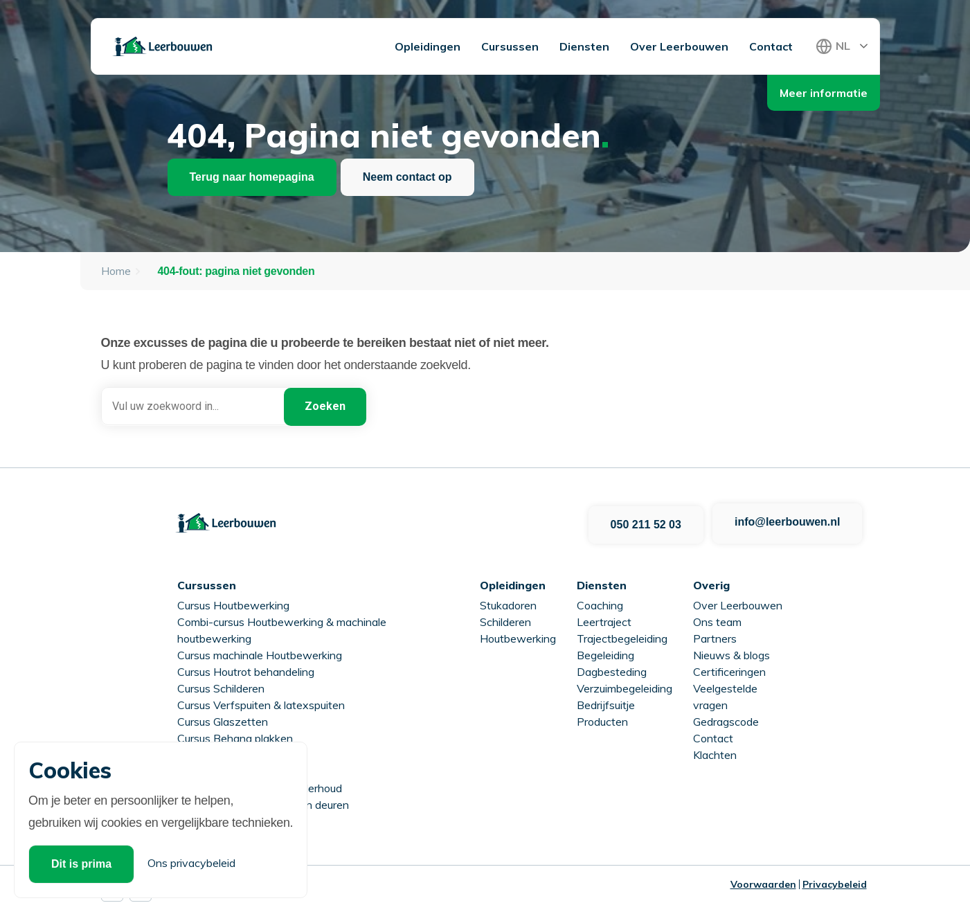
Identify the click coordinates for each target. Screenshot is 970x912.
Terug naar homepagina (252, 177)
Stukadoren (508, 602)
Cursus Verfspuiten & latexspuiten (261, 701)
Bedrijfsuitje (606, 701)
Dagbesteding (612, 668)
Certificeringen (729, 668)
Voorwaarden (763, 881)
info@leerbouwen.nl (788, 521)
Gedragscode (726, 718)
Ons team (717, 618)
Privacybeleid (834, 881)
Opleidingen (427, 46)
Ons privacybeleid (191, 863)
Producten (602, 718)
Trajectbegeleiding (622, 635)
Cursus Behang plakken (235, 735)
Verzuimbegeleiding (624, 685)
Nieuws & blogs (731, 652)
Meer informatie (824, 93)
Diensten (584, 46)
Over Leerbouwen (679, 46)
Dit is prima (81, 864)
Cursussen (510, 46)
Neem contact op (407, 177)
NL (843, 46)
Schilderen (505, 618)
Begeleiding (605, 652)
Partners (715, 635)
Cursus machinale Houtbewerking (259, 652)
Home (116, 271)
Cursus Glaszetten (222, 718)
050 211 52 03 (644, 521)
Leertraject (604, 618)
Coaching (600, 602)
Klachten (715, 751)
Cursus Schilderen (220, 685)
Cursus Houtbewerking (233, 602)
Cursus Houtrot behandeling (245, 668)
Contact (771, 46)
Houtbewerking (518, 635)
